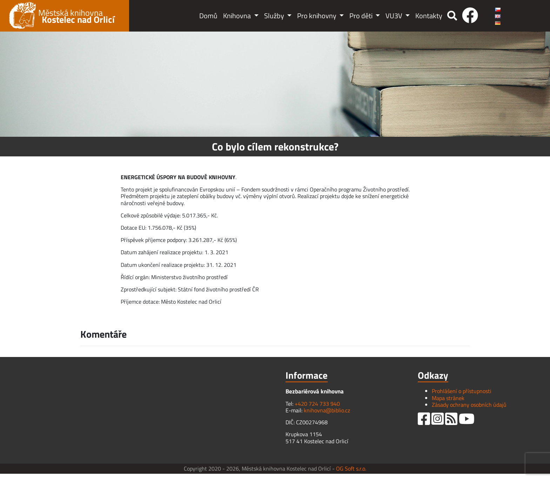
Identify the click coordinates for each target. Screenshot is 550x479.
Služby (275, 15)
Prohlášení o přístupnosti (461, 391)
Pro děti (361, 15)
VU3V (394, 15)
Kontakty (428, 15)
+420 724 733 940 (317, 403)
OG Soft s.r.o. (351, 468)
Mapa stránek (448, 398)
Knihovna (237, 15)
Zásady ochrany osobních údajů (469, 404)
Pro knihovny (317, 15)
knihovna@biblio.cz (327, 410)
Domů (208, 15)
